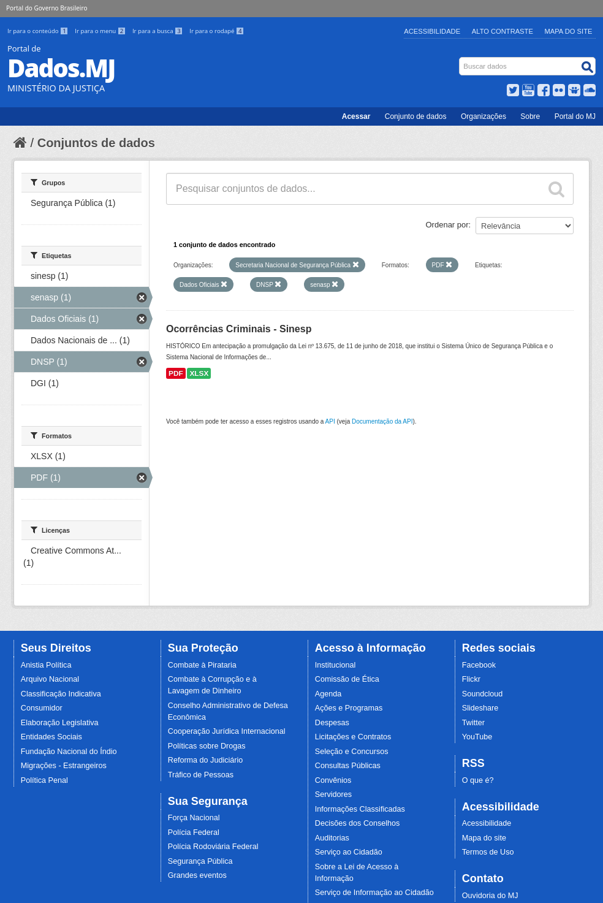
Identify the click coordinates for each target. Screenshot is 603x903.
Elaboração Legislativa (60, 722)
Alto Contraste (502, 31)
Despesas (332, 722)
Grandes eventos (197, 875)
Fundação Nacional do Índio (69, 751)
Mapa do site (484, 838)
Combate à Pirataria (202, 665)
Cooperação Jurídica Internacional (227, 731)
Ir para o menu (101, 31)
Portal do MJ (575, 116)
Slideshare (480, 708)
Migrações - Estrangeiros (64, 765)
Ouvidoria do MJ (490, 895)
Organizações (483, 116)
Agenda (328, 694)
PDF (176, 373)
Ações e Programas (349, 708)
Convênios (333, 780)
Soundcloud (482, 694)
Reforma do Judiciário (205, 760)
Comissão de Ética (347, 679)
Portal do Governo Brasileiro (46, 8)
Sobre (530, 116)
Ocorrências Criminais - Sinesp (238, 329)
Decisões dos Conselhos (357, 823)
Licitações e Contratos (353, 737)
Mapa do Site (569, 31)
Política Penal (44, 780)
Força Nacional (194, 817)
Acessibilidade (432, 31)
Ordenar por (447, 224)
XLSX (198, 373)
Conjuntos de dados (96, 143)
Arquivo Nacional (50, 679)
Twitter (473, 722)
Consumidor (42, 708)
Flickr (471, 679)
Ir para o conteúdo (38, 31)
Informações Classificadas (360, 809)
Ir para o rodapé (216, 31)
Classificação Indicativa (61, 694)
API (330, 421)
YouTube (477, 737)
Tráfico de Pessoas (200, 775)
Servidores (333, 794)
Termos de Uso (488, 852)
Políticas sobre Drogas (207, 746)
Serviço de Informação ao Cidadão (374, 892)
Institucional (335, 665)
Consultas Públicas (348, 765)
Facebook (479, 665)
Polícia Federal (193, 832)
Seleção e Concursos (352, 751)
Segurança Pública (200, 861)
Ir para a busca (158, 31)
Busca (460, 59)
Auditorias (332, 838)
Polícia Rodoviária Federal (213, 846)
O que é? (478, 780)
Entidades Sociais (51, 737)
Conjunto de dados (416, 116)
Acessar (356, 116)
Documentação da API (382, 421)
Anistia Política (46, 665)
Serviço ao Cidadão (348, 852)
